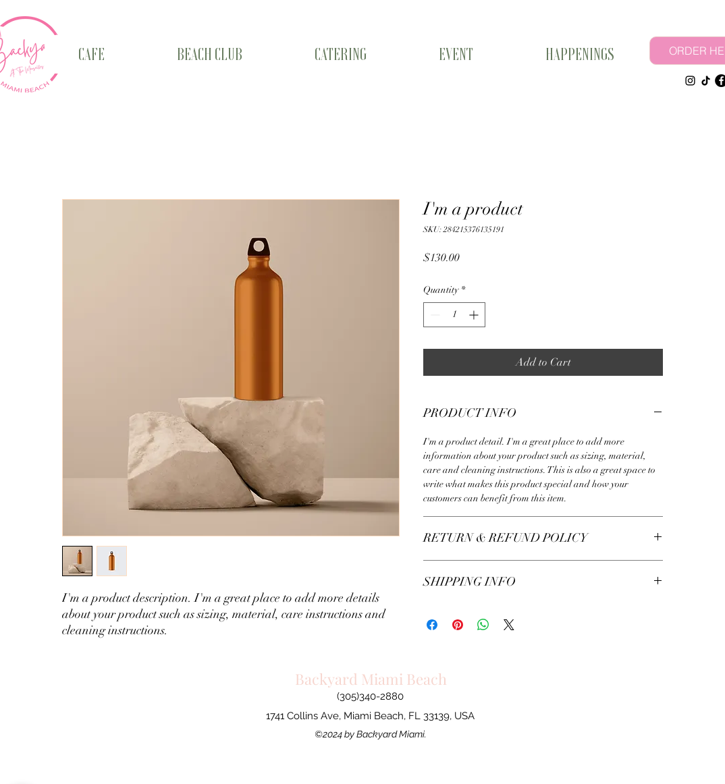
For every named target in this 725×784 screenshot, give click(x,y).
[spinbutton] (454, 315)
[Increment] (474, 315)
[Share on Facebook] (432, 625)
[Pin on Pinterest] (458, 625)
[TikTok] (705, 80)
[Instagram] (690, 80)
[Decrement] (433, 315)
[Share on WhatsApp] (483, 625)
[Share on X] (509, 625)
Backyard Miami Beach (371, 679)
